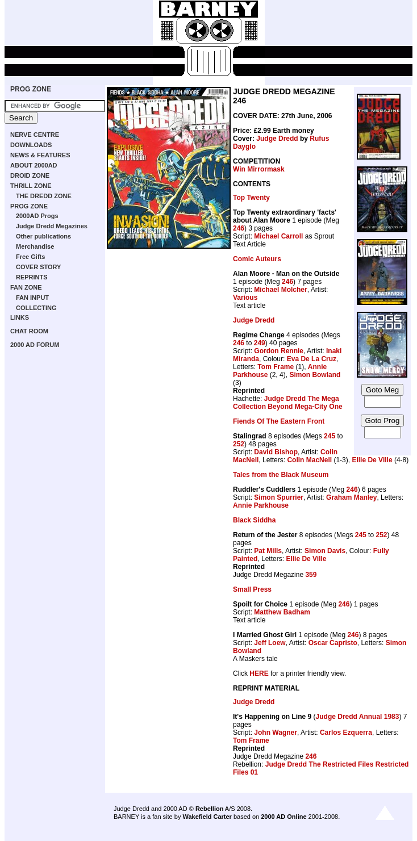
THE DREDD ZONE (44, 196)
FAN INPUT (32, 297)
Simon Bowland (314, 375)
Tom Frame (275, 367)
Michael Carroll (278, 236)
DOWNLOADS (31, 144)
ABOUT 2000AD (33, 165)
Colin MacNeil (309, 460)
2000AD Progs (37, 215)
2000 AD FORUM (34, 344)
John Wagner (275, 733)
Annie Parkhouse (261, 505)
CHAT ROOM (29, 331)
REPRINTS (32, 277)
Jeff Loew (269, 643)
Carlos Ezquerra (346, 733)
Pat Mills (268, 551)
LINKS (19, 317)
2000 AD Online (283, 816)
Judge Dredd (277, 139)
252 (238, 444)
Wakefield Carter (206, 816)
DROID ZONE (29, 175)
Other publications (43, 236)
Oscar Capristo (332, 643)
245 (329, 436)
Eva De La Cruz (311, 359)
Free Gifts (30, 256)
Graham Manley (351, 497)
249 (259, 343)
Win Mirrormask (259, 169)
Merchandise (35, 246)
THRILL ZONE (31, 185)
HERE (258, 673)
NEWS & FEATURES (40, 155)
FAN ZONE (26, 287)
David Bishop (276, 452)
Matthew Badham (282, 612)
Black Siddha (254, 520)
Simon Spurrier (278, 497)
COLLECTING (36, 307)
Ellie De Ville (372, 460)
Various (245, 298)
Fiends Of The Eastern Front (278, 421)
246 (238, 228)
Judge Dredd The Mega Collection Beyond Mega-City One (288, 403)
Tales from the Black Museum (281, 475)
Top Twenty (251, 198)
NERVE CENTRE (34, 134)
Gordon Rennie (278, 351)
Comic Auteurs (257, 259)
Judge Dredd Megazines (51, 226)
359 (310, 575)
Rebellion (209, 808)
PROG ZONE (30, 89)
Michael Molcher (280, 290)
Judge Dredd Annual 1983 (357, 717)
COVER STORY (38, 266)
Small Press (252, 589)
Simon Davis (325, 551)
